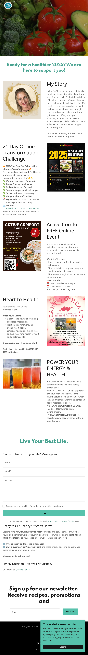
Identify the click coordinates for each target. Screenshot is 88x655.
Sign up (70, 611)
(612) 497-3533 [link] (23, 569)
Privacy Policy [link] (53, 521)
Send (44, 513)
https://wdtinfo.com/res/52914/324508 (21, 208)
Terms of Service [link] (68, 521)
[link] (8, 2)
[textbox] (44, 462)
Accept (63, 647)
